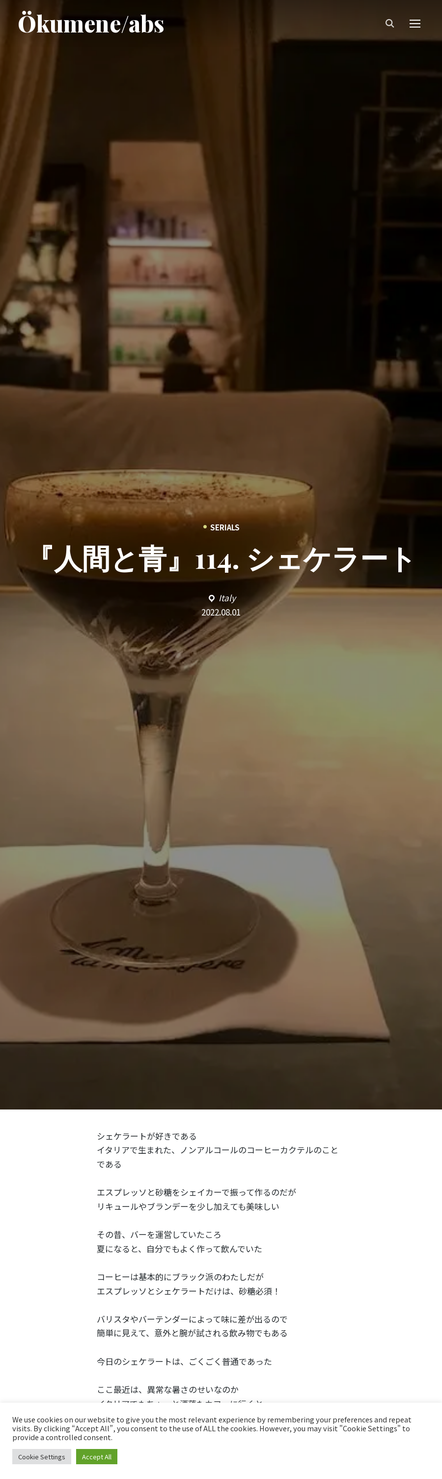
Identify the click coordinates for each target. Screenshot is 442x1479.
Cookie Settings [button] (41, 1456)
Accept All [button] (96, 1456)
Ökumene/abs (91, 24)
